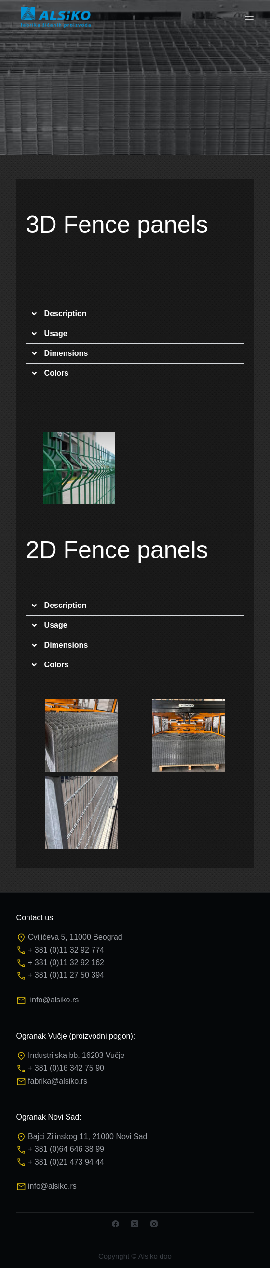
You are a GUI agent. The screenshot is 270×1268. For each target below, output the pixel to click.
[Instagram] (154, 1223)
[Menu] (249, 17)
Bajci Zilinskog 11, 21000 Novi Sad (87, 1136)
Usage (56, 333)
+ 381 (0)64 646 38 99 (66, 1149)
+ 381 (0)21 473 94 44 (66, 1162)
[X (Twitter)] (134, 1223)
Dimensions (66, 353)
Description (65, 314)
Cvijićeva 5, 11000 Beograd (75, 937)
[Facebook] (115, 1223)
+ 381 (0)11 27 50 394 (66, 975)
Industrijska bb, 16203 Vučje (76, 1055)
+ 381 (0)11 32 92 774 (66, 950)
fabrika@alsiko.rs (57, 1081)
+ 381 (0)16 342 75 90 (66, 1068)
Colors (56, 373)
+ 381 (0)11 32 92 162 (66, 962)
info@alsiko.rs (54, 1000)
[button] (135, 314)
